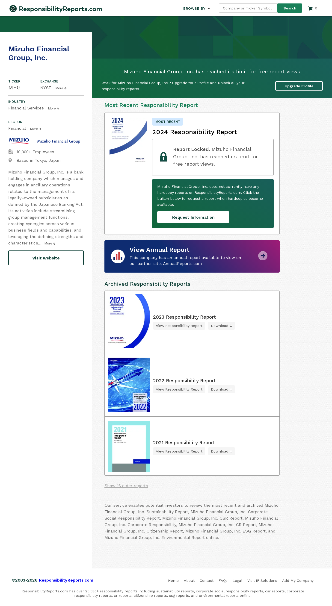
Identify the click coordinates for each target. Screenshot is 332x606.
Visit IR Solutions (262, 580)
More (59, 88)
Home (173, 580)
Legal (237, 580)
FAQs (223, 580)
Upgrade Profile (299, 86)
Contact (206, 580)
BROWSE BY (194, 8)
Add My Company (298, 580)
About (189, 580)
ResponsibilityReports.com (66, 580)
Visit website (46, 258)
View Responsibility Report (179, 326)
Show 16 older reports (126, 485)
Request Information (193, 217)
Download (219, 326)
